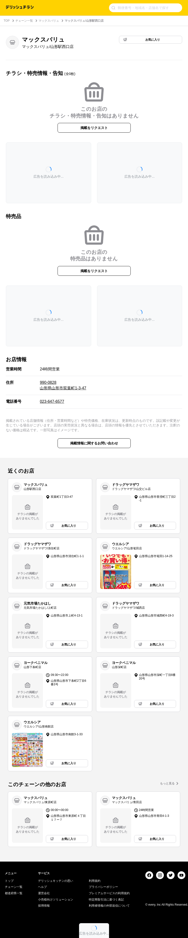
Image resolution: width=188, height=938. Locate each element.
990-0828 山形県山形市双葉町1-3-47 (63, 385)
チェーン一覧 (24, 20)
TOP (7, 20)
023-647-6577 (52, 401)
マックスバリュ (49, 20)
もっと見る (167, 783)
